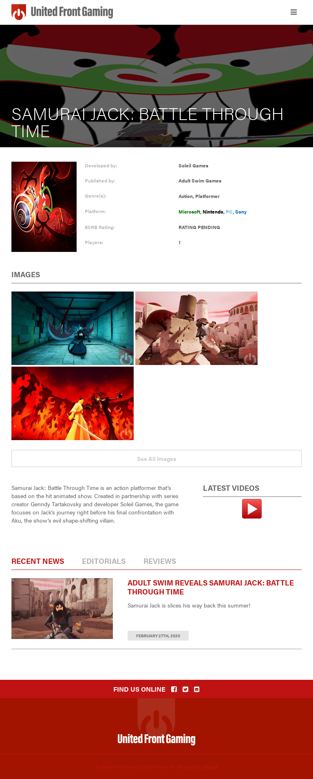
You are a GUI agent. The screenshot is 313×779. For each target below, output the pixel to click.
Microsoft (189, 211)
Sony (241, 211)
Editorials (104, 561)
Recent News (37, 561)
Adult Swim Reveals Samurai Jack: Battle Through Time (211, 586)
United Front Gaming (62, 12)
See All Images (156, 458)
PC (229, 211)
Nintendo (213, 211)
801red (210, 767)
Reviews (159, 561)
